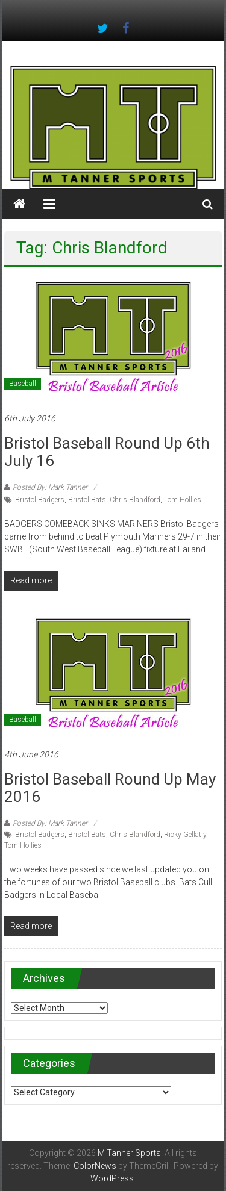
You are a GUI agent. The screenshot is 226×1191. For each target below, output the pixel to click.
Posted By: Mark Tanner (50, 487)
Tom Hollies (182, 500)
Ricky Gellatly (185, 834)
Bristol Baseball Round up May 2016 (110, 788)
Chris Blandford (135, 500)
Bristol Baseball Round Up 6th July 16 (107, 452)
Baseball (22, 383)
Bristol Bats (87, 500)
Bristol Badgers (39, 500)
